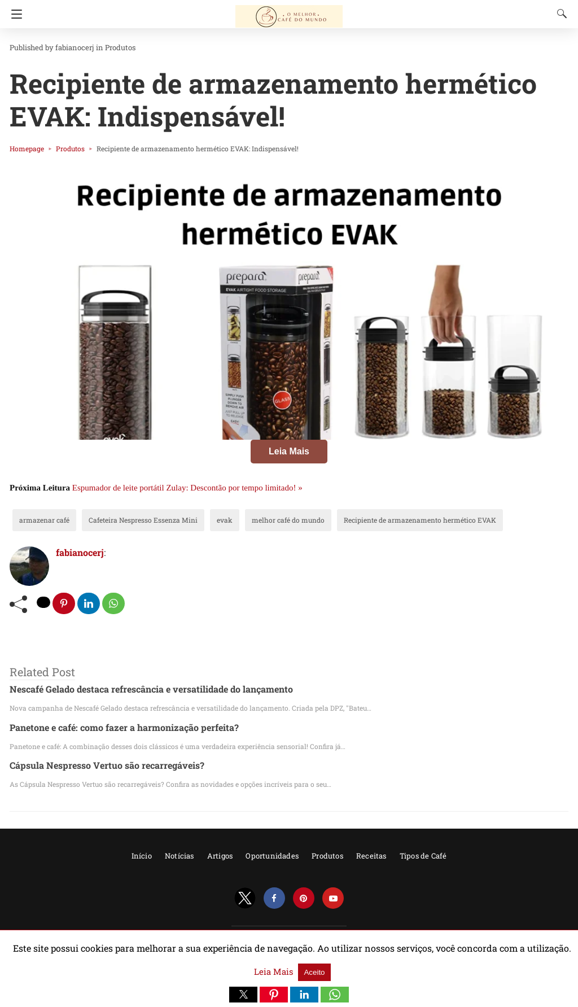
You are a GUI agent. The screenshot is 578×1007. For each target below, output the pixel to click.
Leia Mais (289, 451)
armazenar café (39, 520)
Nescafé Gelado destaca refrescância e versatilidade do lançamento (138, 689)
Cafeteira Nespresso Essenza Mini (126, 520)
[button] (243, 994)
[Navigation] (14, 14)
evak (197, 520)
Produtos (106, 47)
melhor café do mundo (254, 520)
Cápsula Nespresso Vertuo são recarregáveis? (96, 765)
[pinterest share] (64, 604)
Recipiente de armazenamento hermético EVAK (369, 520)
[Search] (559, 13)
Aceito (550, 966)
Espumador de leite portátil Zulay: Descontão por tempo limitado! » (187, 487)
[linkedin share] (89, 604)
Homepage (24, 148)
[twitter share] (44, 602)
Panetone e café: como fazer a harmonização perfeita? (113, 727)
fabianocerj (66, 47)
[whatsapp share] (114, 604)
